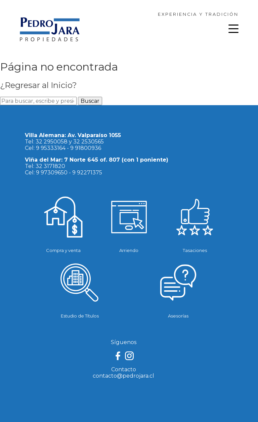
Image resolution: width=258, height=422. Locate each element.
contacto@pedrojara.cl (123, 376)
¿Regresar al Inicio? (38, 85)
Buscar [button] (90, 101)
